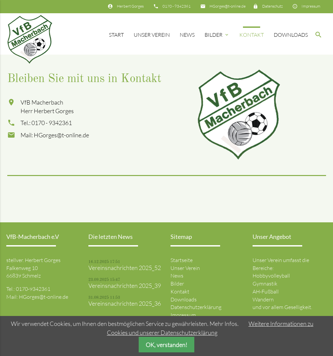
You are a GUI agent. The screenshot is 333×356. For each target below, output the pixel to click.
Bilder (217, 34)
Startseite (181, 260)
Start (116, 34)
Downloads (291, 34)
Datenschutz (272, 6)
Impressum (311, 6)
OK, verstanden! (166, 344)
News (187, 34)
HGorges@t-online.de (228, 6)
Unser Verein (152, 34)
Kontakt (251, 34)
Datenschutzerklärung (195, 307)
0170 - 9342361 (177, 6)
